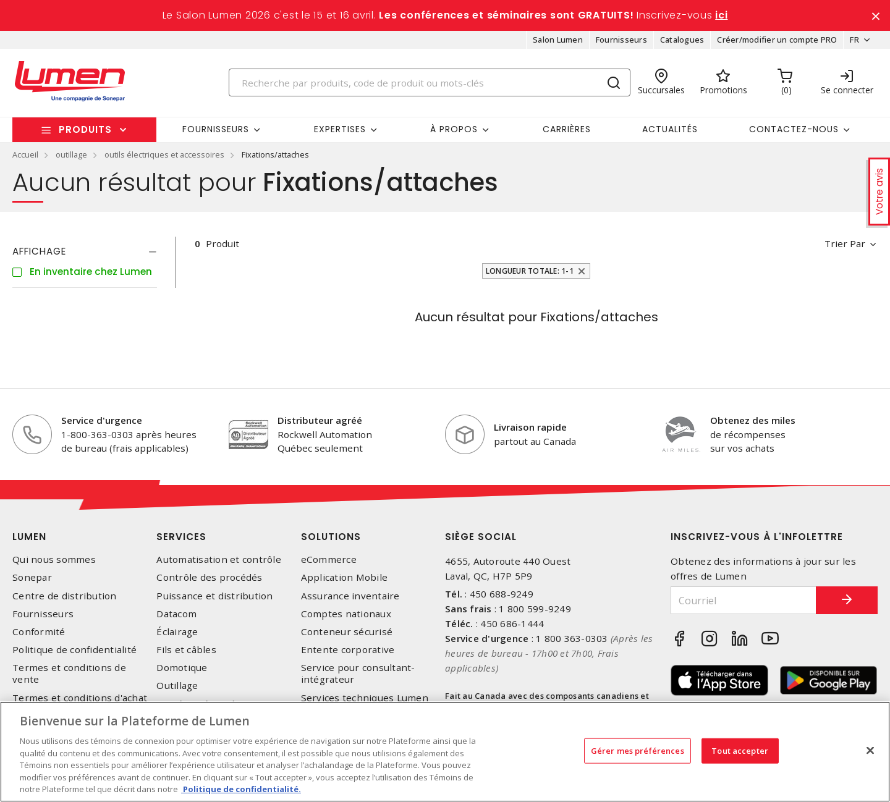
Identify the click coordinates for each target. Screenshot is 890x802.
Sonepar (32, 577)
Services (181, 536)
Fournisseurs (621, 39)
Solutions (331, 536)
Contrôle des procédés (209, 577)
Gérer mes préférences (637, 750)
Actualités (670, 129)
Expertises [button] (340, 129)
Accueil (25, 154)
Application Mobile (344, 577)
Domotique (181, 667)
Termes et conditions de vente (69, 673)
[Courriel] (743, 600)
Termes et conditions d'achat (79, 698)
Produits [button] (85, 129)
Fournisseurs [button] (215, 129)
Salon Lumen (558, 39)
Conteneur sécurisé (347, 632)
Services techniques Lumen (364, 698)
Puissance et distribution (214, 596)
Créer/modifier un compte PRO (777, 39)
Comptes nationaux (346, 614)
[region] (445, 751)
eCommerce (329, 559)
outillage (71, 154)
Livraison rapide (530, 427)
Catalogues (682, 39)
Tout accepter (739, 750)
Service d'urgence (101, 420)
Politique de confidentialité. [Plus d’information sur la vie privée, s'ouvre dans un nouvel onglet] (241, 789)
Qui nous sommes (54, 559)
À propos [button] (454, 129)
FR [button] (854, 39)
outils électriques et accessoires (164, 154)
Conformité (39, 632)
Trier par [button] (844, 243)
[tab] (84, 251)
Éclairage (177, 632)
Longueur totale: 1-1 (530, 271)
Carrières (567, 129)
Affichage (39, 251)
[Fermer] (870, 750)
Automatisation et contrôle (218, 559)
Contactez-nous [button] (794, 129)
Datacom (176, 614)
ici (721, 15)
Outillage (177, 685)
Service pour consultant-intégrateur (358, 673)
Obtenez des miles (752, 420)
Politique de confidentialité (74, 650)
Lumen (29, 536)
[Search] (429, 82)
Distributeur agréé (320, 420)
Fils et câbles (186, 650)
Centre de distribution (64, 596)
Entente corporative (348, 650)
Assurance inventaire (350, 596)
